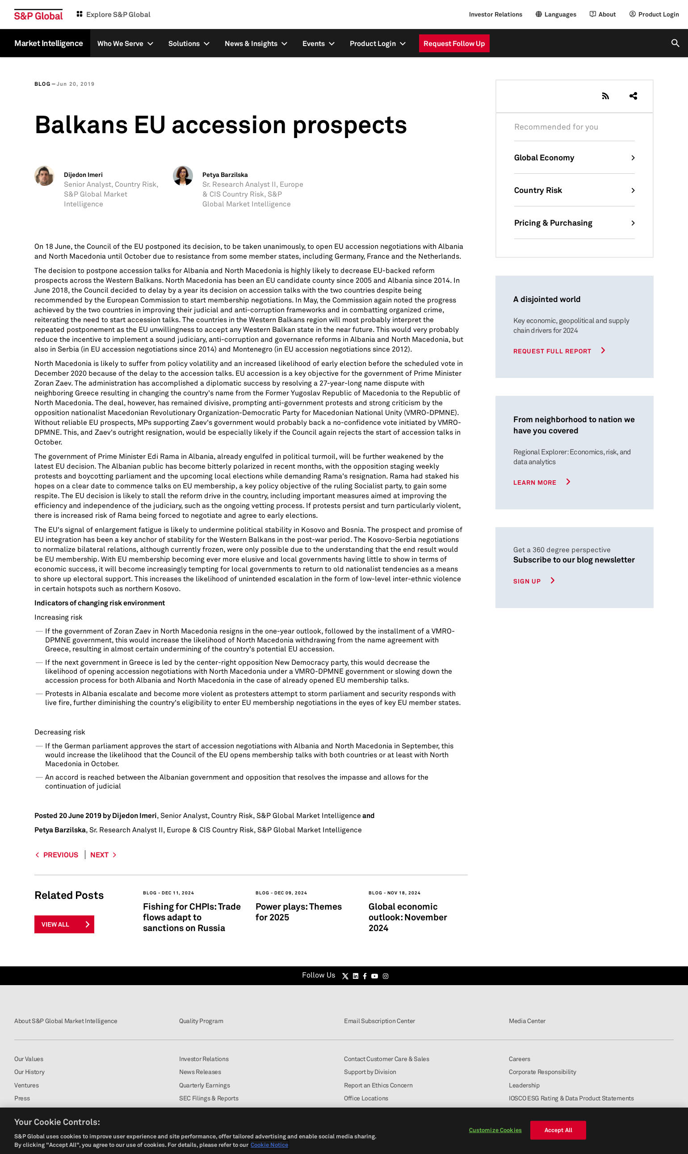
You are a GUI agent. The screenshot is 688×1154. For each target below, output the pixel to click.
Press (21, 1098)
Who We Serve (120, 43)
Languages (560, 14)
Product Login (373, 43)
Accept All (558, 1129)
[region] (344, 1131)
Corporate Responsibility (542, 1071)
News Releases (200, 1071)
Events (313, 43)
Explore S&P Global (118, 14)
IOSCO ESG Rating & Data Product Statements (571, 1098)
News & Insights (251, 43)
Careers (519, 1058)
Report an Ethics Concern (378, 1085)
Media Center (527, 1020)
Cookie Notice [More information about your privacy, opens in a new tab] (269, 1144)
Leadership (524, 1085)
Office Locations (366, 1098)
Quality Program (201, 1020)
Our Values (28, 1058)
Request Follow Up (454, 43)
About (607, 14)
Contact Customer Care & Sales (386, 1058)
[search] (676, 43)
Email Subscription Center (379, 1020)
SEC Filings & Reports (208, 1098)
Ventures (26, 1085)
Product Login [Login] (658, 14)
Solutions (184, 43)
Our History (29, 1071)
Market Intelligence (48, 43)
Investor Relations (495, 14)
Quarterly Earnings (204, 1085)
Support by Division (370, 1071)
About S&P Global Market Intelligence (65, 1020)
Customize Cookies (495, 1129)
